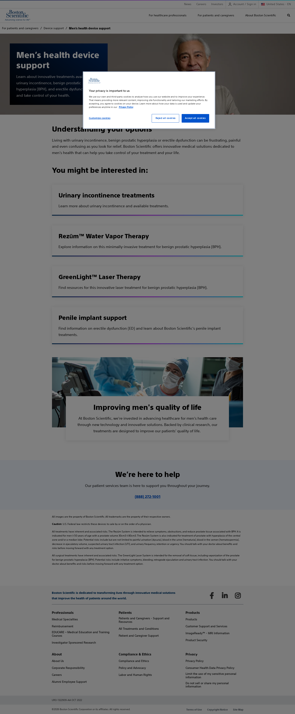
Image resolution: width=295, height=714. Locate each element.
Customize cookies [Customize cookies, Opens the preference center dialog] (99, 118)
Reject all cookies (166, 118)
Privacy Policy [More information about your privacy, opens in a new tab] (126, 107)
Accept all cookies (195, 118)
